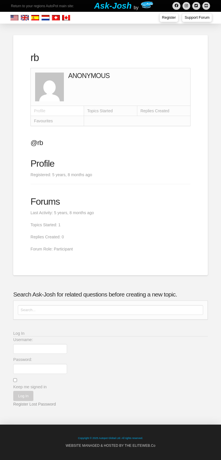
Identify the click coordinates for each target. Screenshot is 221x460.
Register (20, 404)
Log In (23, 396)
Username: (23, 339)
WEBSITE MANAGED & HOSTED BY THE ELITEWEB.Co (110, 446)
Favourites (43, 121)
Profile (39, 111)
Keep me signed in (30, 387)
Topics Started (100, 111)
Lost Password (42, 404)
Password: (22, 359)
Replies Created (154, 111)
